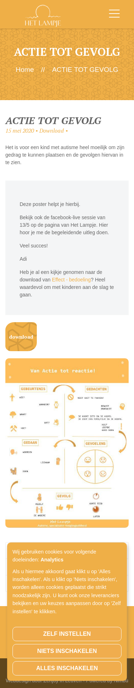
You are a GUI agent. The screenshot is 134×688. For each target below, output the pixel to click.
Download (21, 336)
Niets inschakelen (67, 651)
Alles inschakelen (67, 668)
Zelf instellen (67, 634)
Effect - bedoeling (71, 279)
